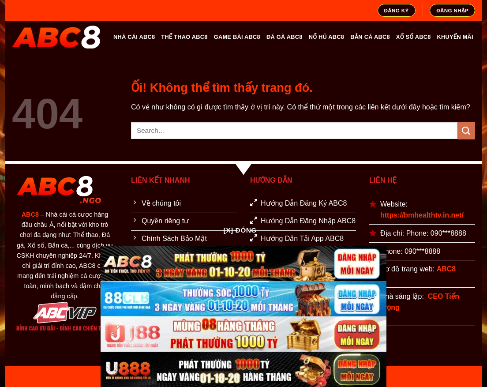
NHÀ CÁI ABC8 (134, 37)
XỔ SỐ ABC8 (413, 37)
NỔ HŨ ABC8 (327, 37)
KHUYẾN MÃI (455, 37)
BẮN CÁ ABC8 (370, 37)
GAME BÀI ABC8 (237, 37)
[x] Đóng (240, 230)
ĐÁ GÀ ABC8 (284, 37)
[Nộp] (466, 130)
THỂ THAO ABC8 (184, 37)
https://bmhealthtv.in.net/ (422, 215)
